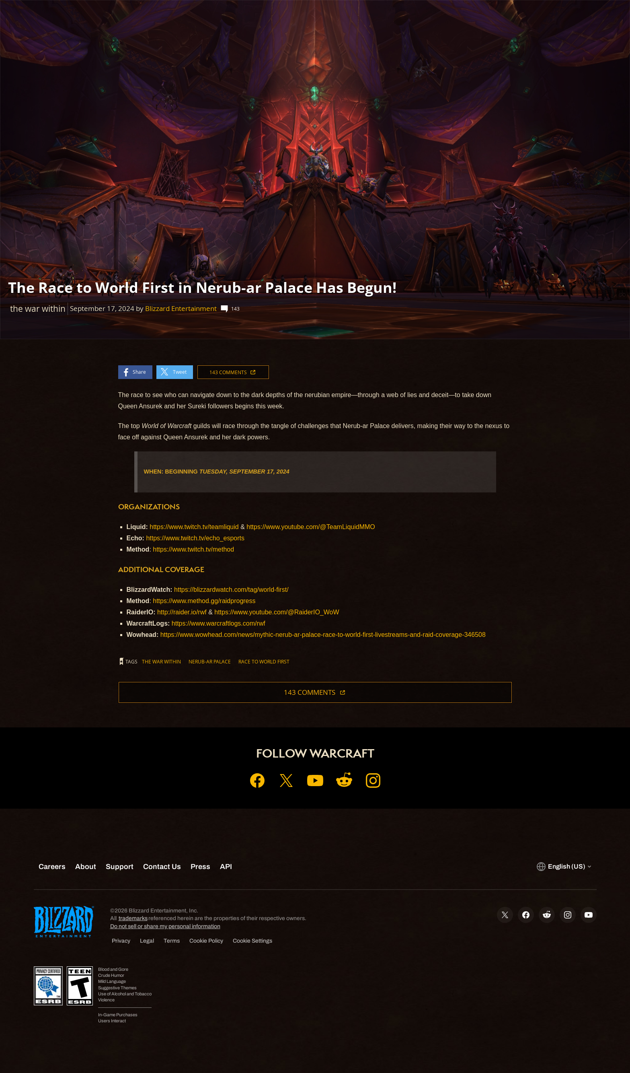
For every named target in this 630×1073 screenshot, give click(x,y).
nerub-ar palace (210, 661)
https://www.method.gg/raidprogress (204, 600)
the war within (161, 661)
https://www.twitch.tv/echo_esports (195, 538)
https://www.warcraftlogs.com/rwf (218, 623)
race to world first (263, 661)
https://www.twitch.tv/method (193, 549)
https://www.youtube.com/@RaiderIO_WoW (276, 612)
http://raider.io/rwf (182, 612)
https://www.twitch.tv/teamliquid (194, 526)
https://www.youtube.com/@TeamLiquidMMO (310, 526)
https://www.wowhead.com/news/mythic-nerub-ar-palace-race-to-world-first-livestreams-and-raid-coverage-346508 (323, 634)
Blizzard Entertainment (181, 308)
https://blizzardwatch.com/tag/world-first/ (231, 589)
